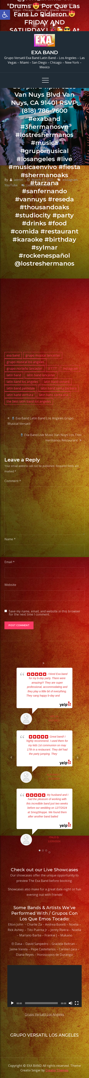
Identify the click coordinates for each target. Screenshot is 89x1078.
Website (10, 585)
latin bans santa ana (53, 395)
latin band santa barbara (58, 388)
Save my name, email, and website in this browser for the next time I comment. (44, 613)
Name (10, 539)
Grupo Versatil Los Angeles (44, 1014)
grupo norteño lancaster (24, 368)
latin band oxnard (56, 382)
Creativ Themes (56, 1070)
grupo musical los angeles (25, 362)
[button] (5, 15)
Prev (11, 757)
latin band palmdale (21, 388)
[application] (44, 986)
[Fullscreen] (77, 1003)
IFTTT (52, 368)
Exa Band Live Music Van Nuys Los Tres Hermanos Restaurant (50, 437)
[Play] (12, 1003)
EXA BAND (44, 52)
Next (78, 757)
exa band (13, 355)
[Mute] (70, 1003)
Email (9, 562)
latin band (14, 375)
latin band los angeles (22, 382)
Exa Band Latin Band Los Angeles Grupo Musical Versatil (41, 421)
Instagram (70, 368)
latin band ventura (20, 395)
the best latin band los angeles (29, 401)
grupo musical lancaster (42, 355)
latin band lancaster (41, 375)
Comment (12, 481)
